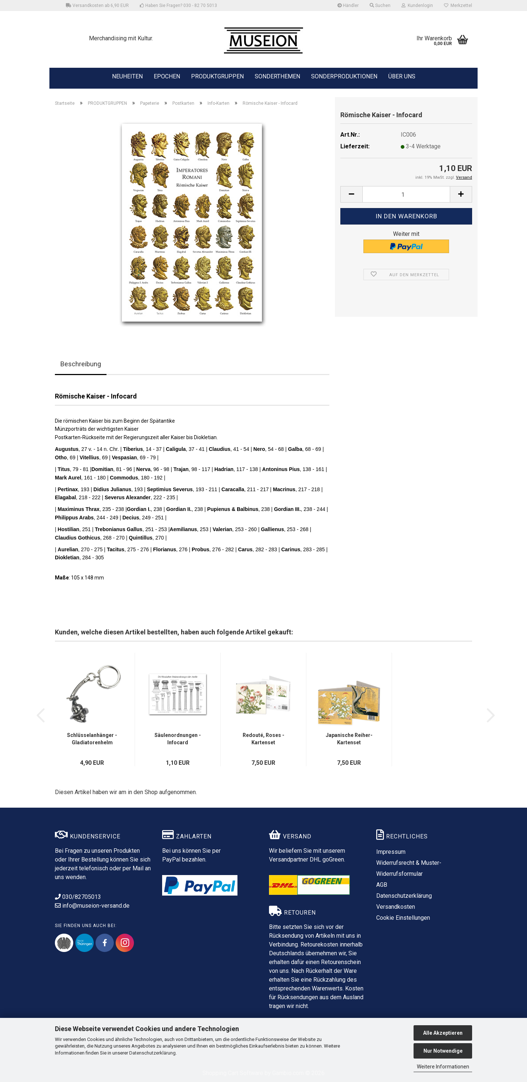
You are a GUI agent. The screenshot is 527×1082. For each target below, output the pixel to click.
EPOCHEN (167, 76)
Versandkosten (395, 906)
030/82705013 (78, 896)
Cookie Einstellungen (403, 917)
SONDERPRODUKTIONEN (344, 76)
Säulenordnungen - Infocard (177, 738)
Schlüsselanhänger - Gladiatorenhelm (92, 738)
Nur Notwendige (443, 1051)
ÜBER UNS (401, 76)
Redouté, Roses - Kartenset (263, 738)
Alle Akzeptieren (443, 1033)
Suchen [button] (380, 5)
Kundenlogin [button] (417, 5)
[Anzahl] (406, 194)
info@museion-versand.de (92, 905)
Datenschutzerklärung (152, 1053)
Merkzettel (458, 5)
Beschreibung (80, 364)
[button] (351, 194)
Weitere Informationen (443, 1067)
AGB (381, 884)
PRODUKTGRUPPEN (217, 76)
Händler (348, 5)
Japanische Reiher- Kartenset (349, 738)
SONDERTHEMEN (277, 76)
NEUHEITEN (127, 76)
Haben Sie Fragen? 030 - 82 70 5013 (178, 5)
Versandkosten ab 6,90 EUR (97, 5)
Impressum (390, 851)
